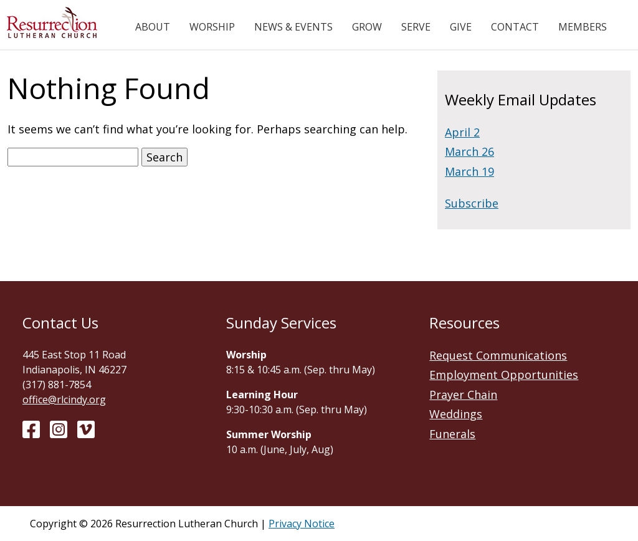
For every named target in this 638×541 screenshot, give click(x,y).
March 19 (469, 171)
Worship (212, 27)
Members (582, 27)
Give (461, 27)
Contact (515, 27)
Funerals (452, 433)
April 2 (462, 132)
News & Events (293, 27)
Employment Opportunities (503, 374)
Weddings (455, 413)
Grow (367, 27)
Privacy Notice (302, 523)
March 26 (469, 151)
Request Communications (498, 355)
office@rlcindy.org (64, 399)
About (152, 27)
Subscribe (471, 203)
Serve (416, 27)
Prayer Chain (463, 394)
